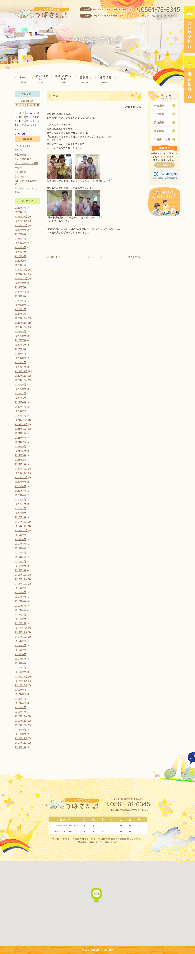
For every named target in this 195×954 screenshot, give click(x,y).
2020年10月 (21, 477)
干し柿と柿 (21, 172)
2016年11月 (21, 680)
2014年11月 (21, 742)
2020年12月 (21, 468)
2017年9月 (20, 641)
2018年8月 (20, 592)
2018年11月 (21, 579)
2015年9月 (20, 729)
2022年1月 (20, 415)
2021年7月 (20, 442)
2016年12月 (21, 676)
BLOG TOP (94, 257)
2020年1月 (20, 517)
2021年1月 (20, 464)
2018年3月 (20, 614)
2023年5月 (20, 349)
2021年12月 (21, 419)
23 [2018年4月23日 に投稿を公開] (16, 124)
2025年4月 (20, 251)
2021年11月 (21, 424)
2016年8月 (20, 694)
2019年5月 (20, 552)
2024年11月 (21, 274)
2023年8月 (20, 335)
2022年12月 (21, 371)
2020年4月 (20, 503)
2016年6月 (20, 703)
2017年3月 (20, 667)
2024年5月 (20, 296)
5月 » (24, 134)
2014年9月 (20, 747)
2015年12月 (21, 716)
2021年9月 (20, 433)
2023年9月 (20, 331)
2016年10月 (21, 685)
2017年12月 (21, 627)
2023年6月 (20, 344)
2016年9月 (20, 689)
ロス (55, 96)
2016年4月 (20, 711)
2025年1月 (20, 265)
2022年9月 (20, 384)
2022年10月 (21, 380)
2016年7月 (20, 698)
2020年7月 (20, 490)
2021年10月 (21, 428)
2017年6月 (20, 654)
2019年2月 (20, 565)
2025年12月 (21, 216)
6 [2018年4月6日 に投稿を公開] (31, 112)
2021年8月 (20, 437)
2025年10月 (21, 225)
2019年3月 (20, 561)
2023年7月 (20, 340)
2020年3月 (20, 508)
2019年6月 (20, 548)
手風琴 (18, 167)
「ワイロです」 (23, 145)
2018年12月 (21, 574)
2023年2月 (20, 362)
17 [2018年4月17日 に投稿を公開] (20, 120)
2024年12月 (21, 269)
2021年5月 (20, 450)
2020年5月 (20, 499)
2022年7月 (20, 393)
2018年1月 (20, 623)
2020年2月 (20, 512)
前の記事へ (54, 257)
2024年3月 (20, 304)
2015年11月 (21, 720)
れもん (18, 150)
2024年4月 (20, 300)
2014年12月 (21, 738)
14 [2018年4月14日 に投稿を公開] (34, 117)
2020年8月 (20, 486)
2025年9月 (20, 229)
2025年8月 (20, 234)
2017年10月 (21, 636)
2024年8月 (20, 282)
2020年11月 (21, 473)
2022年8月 (20, 388)
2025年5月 (20, 247)
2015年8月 (20, 733)
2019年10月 (21, 530)
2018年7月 (20, 596)
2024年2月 (20, 309)
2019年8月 (20, 539)
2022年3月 (20, 406)
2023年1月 (20, 366)
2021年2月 (20, 459)
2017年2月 (20, 671)
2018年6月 (20, 601)
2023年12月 (21, 318)
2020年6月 (20, 495)
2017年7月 (20, 649)
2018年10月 (21, 583)
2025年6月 (20, 242)
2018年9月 (20, 588)
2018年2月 (20, 618)
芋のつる (19, 176)
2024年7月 (20, 287)
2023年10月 (21, 327)
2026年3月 (20, 207)
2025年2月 (20, 260)
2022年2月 (20, 411)
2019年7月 (20, 543)
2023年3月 (20, 358)
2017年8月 (20, 645)
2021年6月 (20, 446)
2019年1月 (20, 570)
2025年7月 (20, 238)
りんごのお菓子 (23, 159)
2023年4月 (20, 353)
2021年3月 (20, 455)
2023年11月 (21, 322)
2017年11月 (21, 632)
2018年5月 (20, 605)
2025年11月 (21, 220)
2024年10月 (21, 278)
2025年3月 (20, 256)
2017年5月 (20, 658)
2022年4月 (20, 402)
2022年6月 (20, 397)
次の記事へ (134, 257)
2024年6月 (20, 291)
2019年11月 (21, 526)
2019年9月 (20, 534)
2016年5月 (20, 707)
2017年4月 (20, 663)
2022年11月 (21, 375)
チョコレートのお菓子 (26, 163)
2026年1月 (20, 212)
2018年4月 (20, 610)
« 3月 (17, 134)
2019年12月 (21, 521)
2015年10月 (21, 725)
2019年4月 (20, 557)
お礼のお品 (21, 154)
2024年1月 (20, 313)
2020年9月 (20, 481)
